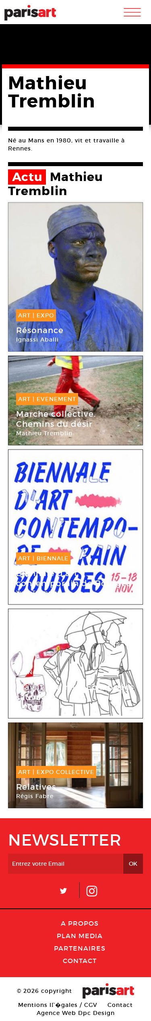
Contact (80, 961)
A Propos (80, 923)
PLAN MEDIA (80, 936)
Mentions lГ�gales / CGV (57, 1005)
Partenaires (79, 948)
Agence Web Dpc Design (76, 1013)
